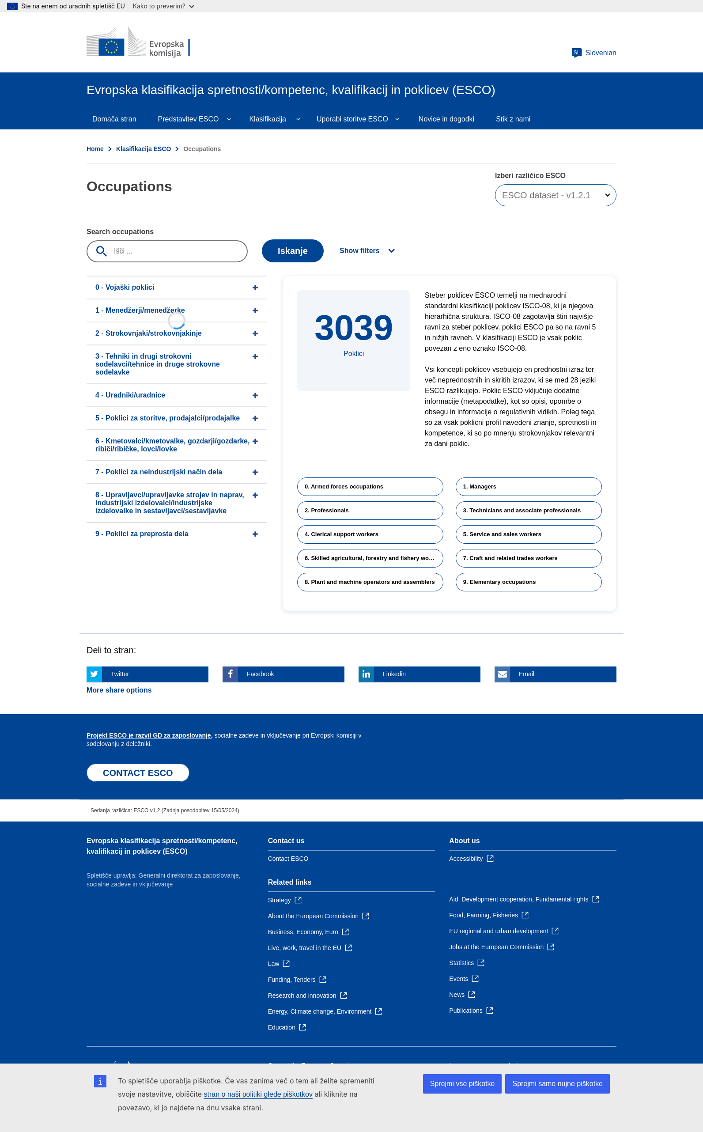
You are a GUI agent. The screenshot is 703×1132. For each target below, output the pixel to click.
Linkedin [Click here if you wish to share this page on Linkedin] (394, 674)
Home (95, 148)
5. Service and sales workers (502, 534)
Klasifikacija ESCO (143, 148)
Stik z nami (513, 119)
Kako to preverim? (163, 6)
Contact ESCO (288, 858)
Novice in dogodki (446, 119)
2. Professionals (327, 510)
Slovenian (593, 53)
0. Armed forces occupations (344, 486)
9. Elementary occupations (499, 582)
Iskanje (293, 251)
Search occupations (120, 231)
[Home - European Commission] (151, 42)
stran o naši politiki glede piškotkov (258, 1094)
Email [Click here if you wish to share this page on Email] (526, 674)
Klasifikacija (267, 119)
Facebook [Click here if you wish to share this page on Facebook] (260, 674)
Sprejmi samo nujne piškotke (557, 1083)
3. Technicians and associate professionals (522, 510)
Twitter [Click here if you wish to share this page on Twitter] (120, 674)
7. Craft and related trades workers (510, 558)
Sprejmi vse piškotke (462, 1083)
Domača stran (114, 119)
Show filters (360, 250)
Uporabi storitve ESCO (352, 119)
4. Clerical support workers (341, 534)
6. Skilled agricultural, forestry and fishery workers (374, 558)
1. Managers (479, 486)
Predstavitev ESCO (188, 119)
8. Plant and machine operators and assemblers (370, 582)
